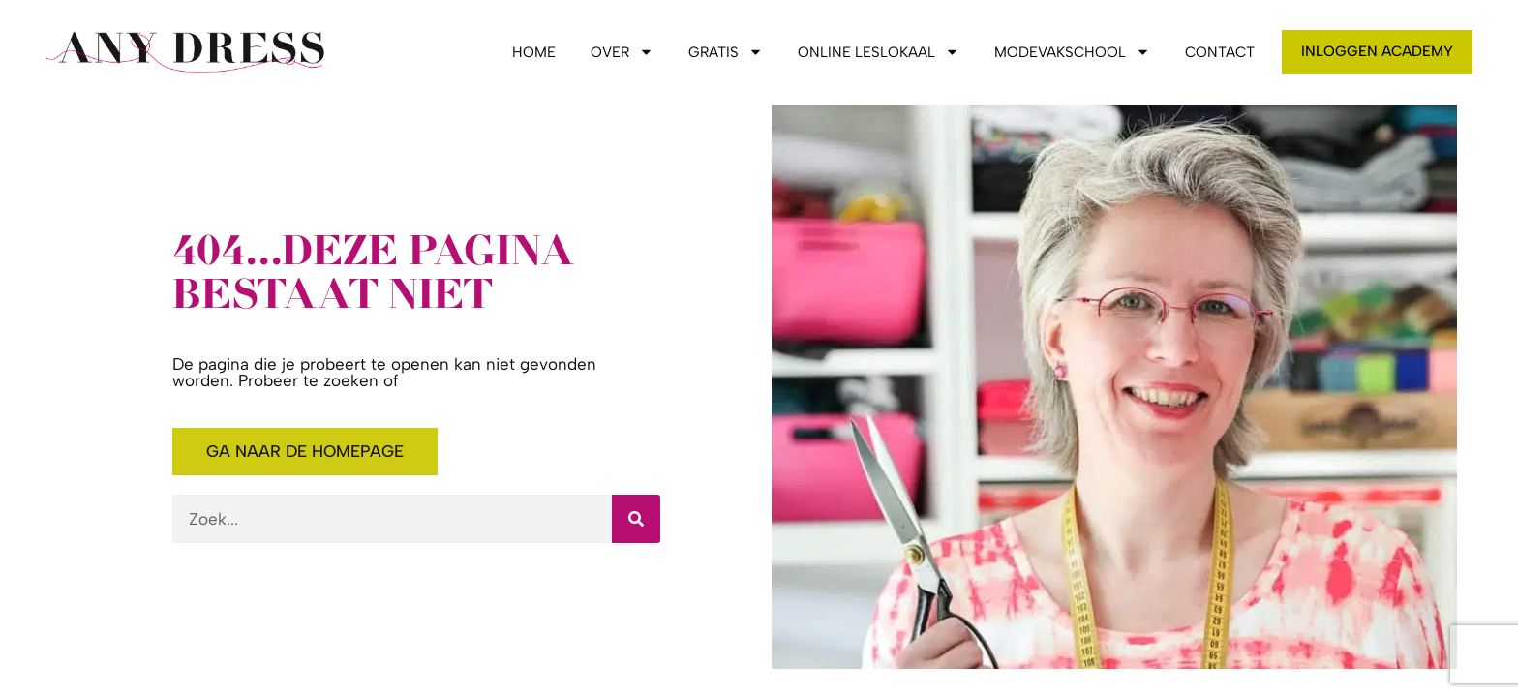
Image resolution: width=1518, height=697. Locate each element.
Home (534, 52)
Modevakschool (1072, 52)
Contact (1220, 52)
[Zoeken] (636, 519)
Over (622, 52)
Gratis (725, 52)
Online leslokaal (878, 52)
